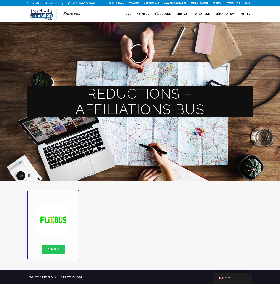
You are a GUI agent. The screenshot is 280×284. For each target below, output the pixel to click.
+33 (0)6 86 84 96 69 (84, 3)
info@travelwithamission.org (47, 3)
